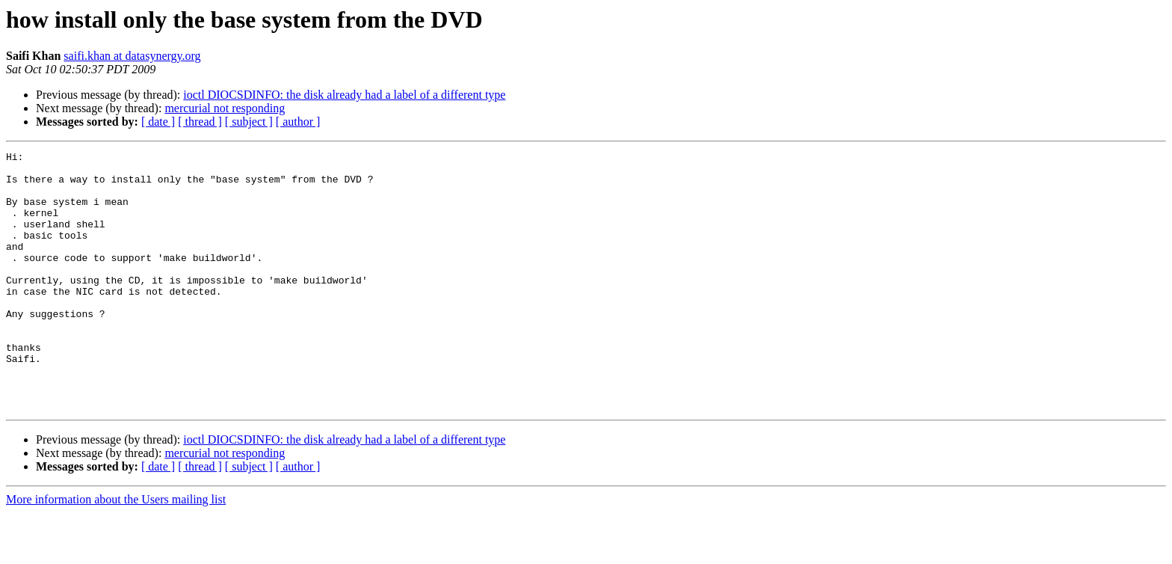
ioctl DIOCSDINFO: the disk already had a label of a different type (344, 94)
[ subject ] (249, 121)
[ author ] (298, 121)
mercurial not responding (224, 108)
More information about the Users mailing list (116, 551)
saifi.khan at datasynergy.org (132, 55)
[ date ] (158, 121)
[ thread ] (200, 121)
